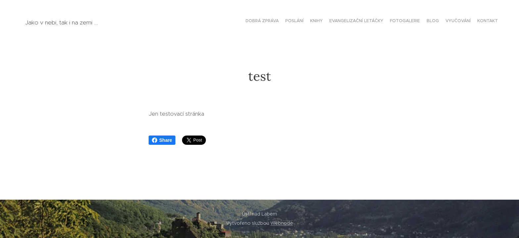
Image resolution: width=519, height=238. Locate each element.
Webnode (281, 223)
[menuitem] (452, 21)
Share (162, 140)
